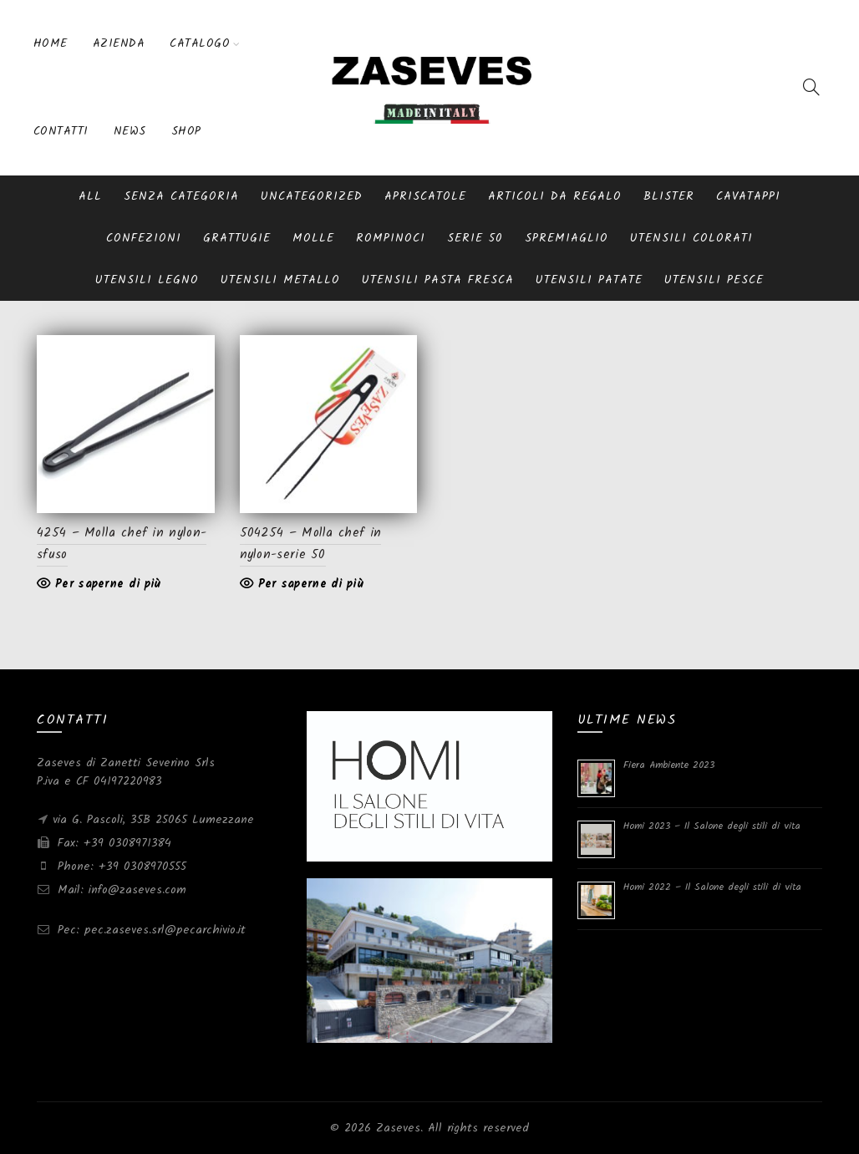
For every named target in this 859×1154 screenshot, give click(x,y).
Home (50, 43)
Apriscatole (425, 196)
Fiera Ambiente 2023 (668, 765)
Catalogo (200, 43)
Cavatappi (748, 196)
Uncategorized (312, 196)
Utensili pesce (714, 280)
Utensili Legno (147, 280)
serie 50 (475, 238)
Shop (186, 131)
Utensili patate (589, 280)
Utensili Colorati (691, 238)
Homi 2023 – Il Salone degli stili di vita (712, 826)
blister (668, 196)
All (90, 196)
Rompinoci (390, 238)
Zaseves (398, 1128)
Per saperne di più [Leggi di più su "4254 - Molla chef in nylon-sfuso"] (107, 584)
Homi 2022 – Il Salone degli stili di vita (712, 887)
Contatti (61, 131)
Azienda (119, 43)
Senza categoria (181, 196)
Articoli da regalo (555, 196)
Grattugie (237, 238)
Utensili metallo (280, 280)
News (130, 131)
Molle (313, 238)
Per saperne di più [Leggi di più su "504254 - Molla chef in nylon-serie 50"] (310, 584)
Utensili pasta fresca (438, 280)
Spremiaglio (566, 238)
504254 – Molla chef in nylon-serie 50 (311, 544)
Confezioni (143, 238)
